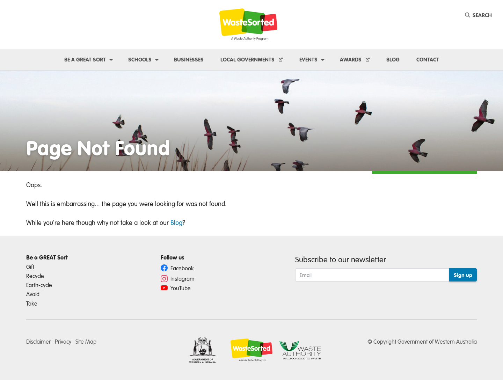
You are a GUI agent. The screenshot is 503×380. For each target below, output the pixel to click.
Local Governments (248, 59)
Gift (30, 267)
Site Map (85, 341)
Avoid (32, 294)
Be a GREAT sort (85, 59)
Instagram (178, 279)
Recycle (35, 276)
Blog (393, 59)
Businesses (189, 59)
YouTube (176, 288)
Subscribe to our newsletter (340, 259)
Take (31, 303)
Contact (427, 59)
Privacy (63, 341)
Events (308, 59)
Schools (140, 59)
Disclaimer (38, 341)
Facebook (177, 268)
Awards (351, 59)
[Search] (479, 15)
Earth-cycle (39, 285)
